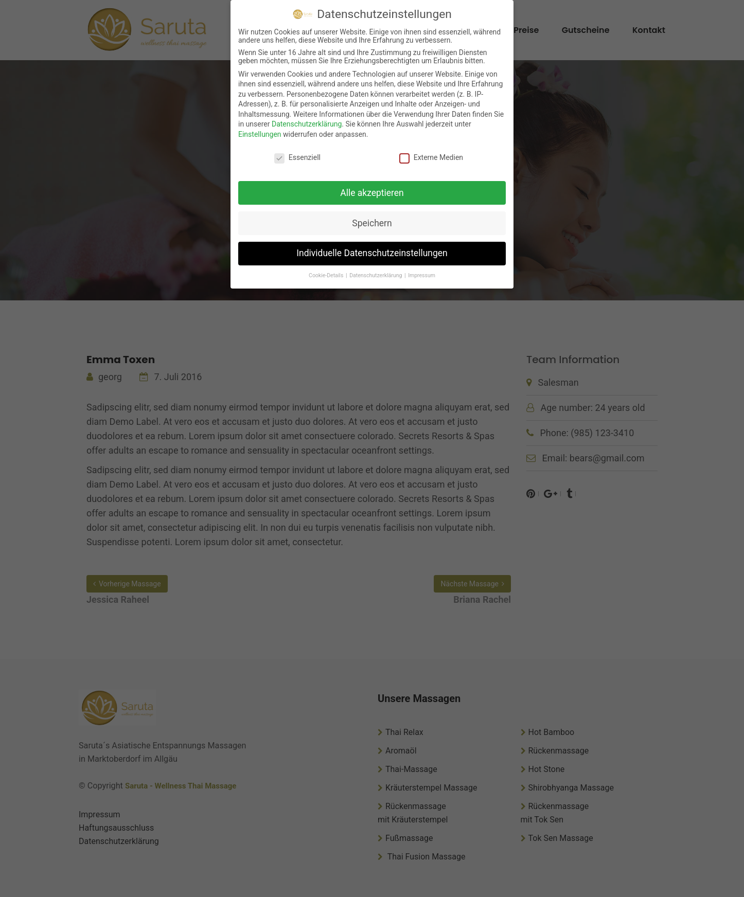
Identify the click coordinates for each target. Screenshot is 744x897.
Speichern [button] (372, 223)
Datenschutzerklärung (307, 124)
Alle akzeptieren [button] (372, 193)
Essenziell (297, 157)
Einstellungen (259, 134)
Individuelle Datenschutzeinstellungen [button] (371, 253)
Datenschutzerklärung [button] (376, 275)
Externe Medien (431, 157)
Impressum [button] (421, 275)
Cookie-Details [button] (327, 275)
